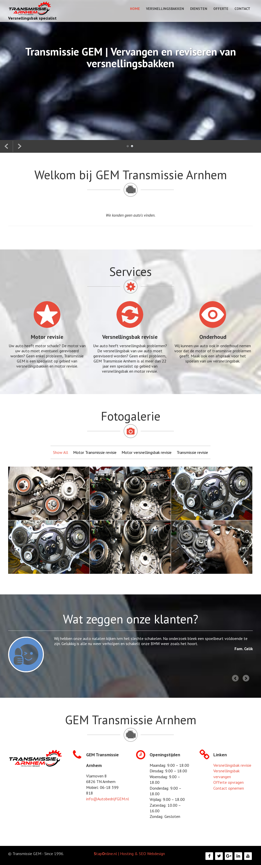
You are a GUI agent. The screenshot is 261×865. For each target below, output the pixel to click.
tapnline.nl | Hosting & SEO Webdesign (129, 853)
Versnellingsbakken (165, 8)
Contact (242, 8)
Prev (236, 679)
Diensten (198, 8)
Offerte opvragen (228, 782)
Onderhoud (212, 336)
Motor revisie (47, 336)
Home (135, 8)
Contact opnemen (228, 788)
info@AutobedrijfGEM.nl (107, 798)
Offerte (220, 8)
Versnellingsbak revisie (130, 336)
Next (246, 679)
